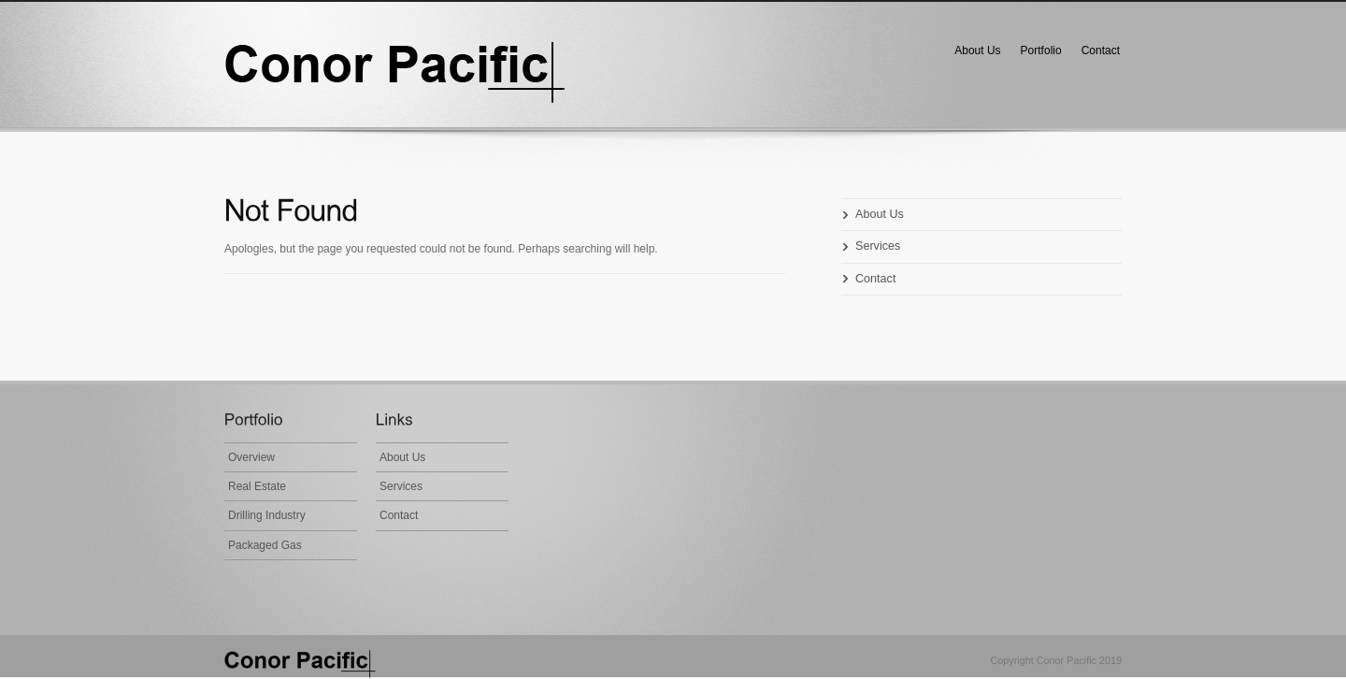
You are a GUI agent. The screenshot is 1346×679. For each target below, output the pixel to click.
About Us (977, 50)
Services (877, 246)
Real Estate (257, 486)
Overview (251, 457)
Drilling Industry (267, 515)
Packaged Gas (265, 545)
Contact (1100, 50)
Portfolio (1041, 50)
